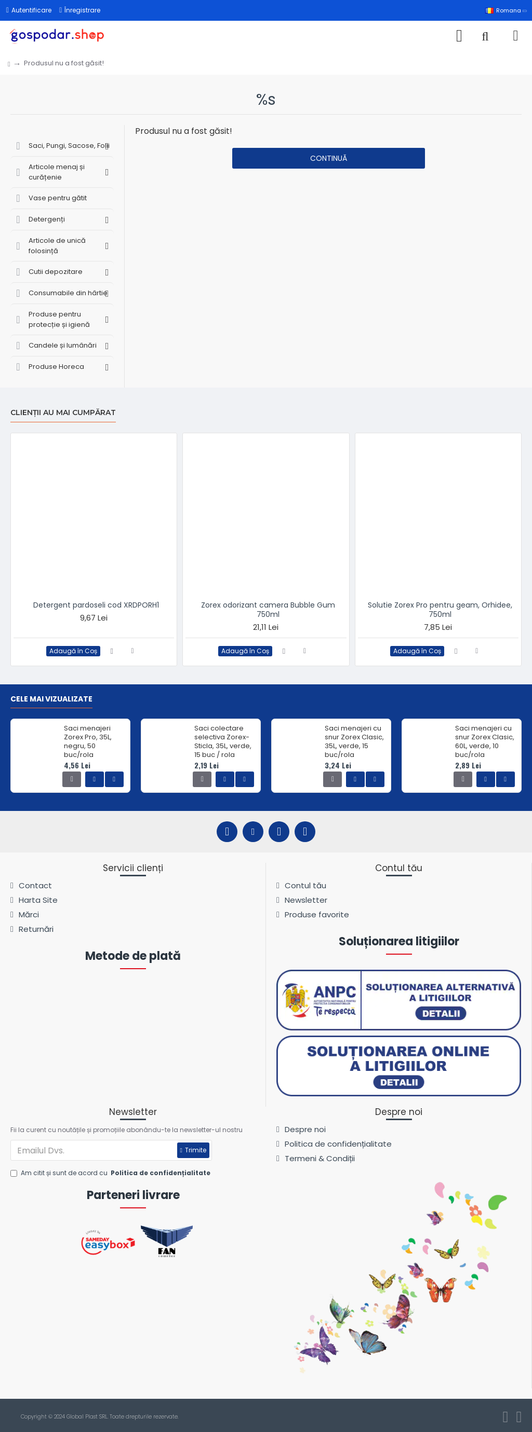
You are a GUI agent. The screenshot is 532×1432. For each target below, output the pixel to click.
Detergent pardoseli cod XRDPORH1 (96, 605)
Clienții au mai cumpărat (63, 412)
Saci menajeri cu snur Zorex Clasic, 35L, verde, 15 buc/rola (354, 742)
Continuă (328, 158)
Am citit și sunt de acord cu (111, 1173)
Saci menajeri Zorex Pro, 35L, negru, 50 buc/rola (88, 742)
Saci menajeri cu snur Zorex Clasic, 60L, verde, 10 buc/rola (484, 742)
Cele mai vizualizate (51, 699)
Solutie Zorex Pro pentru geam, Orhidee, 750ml (440, 609)
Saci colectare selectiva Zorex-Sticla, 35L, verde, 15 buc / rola (222, 742)
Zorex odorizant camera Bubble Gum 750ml (268, 609)
